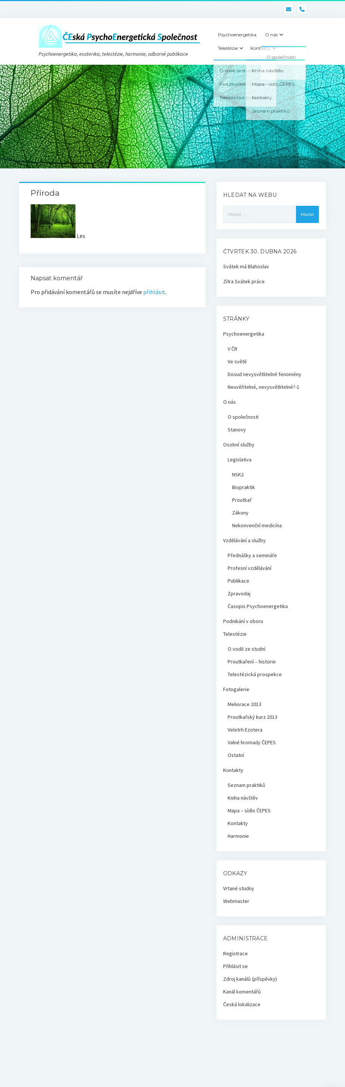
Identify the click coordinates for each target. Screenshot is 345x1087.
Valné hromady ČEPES (252, 742)
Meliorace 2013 (244, 704)
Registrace (235, 953)
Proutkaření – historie (252, 661)
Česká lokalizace (242, 1004)
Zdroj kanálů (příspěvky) (250, 978)
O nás (271, 34)
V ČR (232, 348)
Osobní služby (239, 444)
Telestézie (228, 48)
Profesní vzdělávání (249, 568)
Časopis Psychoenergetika (258, 606)
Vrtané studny (238, 888)
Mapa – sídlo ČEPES (249, 810)
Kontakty (260, 48)
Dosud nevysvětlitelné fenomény (264, 374)
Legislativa (240, 459)
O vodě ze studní (246, 648)
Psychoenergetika (237, 34)
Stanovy (237, 429)
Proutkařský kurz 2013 (252, 717)
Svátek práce (250, 281)
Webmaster (236, 901)
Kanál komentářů (242, 991)
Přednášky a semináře (252, 555)
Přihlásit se (235, 966)
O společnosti (243, 416)
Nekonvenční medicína (257, 525)
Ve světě (237, 361)
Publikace (238, 580)
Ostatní (236, 755)
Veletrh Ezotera (245, 729)
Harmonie (238, 836)
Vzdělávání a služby (244, 540)
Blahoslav (258, 266)
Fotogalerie (236, 689)
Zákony (240, 512)
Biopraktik (243, 487)
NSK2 (238, 474)
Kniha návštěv (243, 797)
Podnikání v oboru (243, 621)
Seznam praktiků (246, 785)
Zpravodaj (239, 593)
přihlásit (154, 292)
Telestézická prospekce (255, 674)
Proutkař (242, 500)
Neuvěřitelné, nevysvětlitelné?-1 (263, 387)
